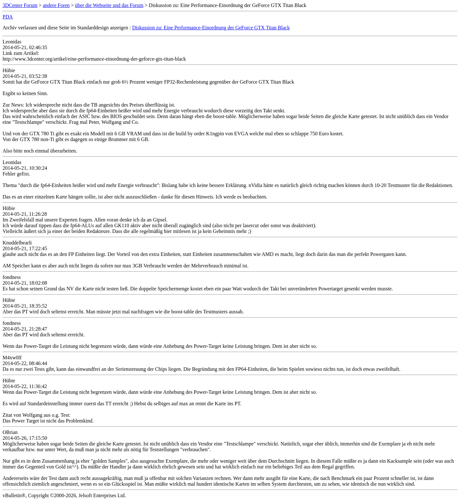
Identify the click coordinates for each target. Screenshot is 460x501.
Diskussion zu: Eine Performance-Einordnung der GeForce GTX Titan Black (211, 27)
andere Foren (56, 5)
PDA (8, 16)
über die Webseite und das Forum (109, 5)
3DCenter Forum (20, 5)
